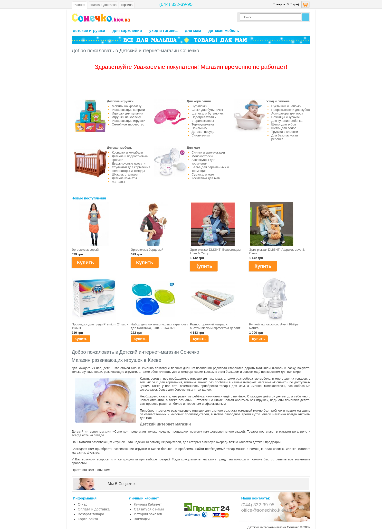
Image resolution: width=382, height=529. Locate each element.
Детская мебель (223, 31)
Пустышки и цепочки (286, 106)
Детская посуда (202, 132)
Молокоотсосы (202, 156)
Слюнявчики (200, 135)
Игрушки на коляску (126, 117)
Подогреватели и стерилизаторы (203, 119)
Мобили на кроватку (127, 106)
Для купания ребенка (286, 121)
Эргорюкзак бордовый (147, 249)
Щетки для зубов (283, 124)
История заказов (148, 514)
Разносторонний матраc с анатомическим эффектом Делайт (215, 326)
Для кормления (127, 31)
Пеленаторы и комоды (128, 171)
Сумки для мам (202, 174)
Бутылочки (199, 106)
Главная (79, 5)
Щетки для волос (283, 128)
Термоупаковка (202, 124)
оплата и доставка (103, 5)
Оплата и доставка (94, 509)
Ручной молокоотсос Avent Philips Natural (273, 326)
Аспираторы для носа (287, 113)
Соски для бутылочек (207, 110)
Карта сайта (88, 519)
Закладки (142, 519)
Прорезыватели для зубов (290, 110)
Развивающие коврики (128, 110)
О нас (82, 504)
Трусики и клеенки (284, 132)
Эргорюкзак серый (85, 249)
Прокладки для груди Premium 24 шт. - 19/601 (100, 326)
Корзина (127, 5)
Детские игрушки (89, 31)
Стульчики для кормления (131, 167)
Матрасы (118, 182)
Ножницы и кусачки (285, 117)
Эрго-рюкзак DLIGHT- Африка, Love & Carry (277, 251)
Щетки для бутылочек (207, 113)
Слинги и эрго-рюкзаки (208, 152)
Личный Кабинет (148, 504)
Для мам (193, 31)
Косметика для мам (205, 178)
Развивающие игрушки (128, 121)
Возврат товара (91, 514)
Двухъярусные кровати (128, 163)
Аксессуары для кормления (203, 161)
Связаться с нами (149, 509)
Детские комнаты (124, 178)
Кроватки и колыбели (127, 152)
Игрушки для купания (127, 113)
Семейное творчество (128, 124)
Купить (81, 339)
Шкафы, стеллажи (125, 174)
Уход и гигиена (163, 31)
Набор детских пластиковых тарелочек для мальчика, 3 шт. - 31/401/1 (159, 326)
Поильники (199, 128)
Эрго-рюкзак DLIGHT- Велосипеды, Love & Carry (216, 251)
